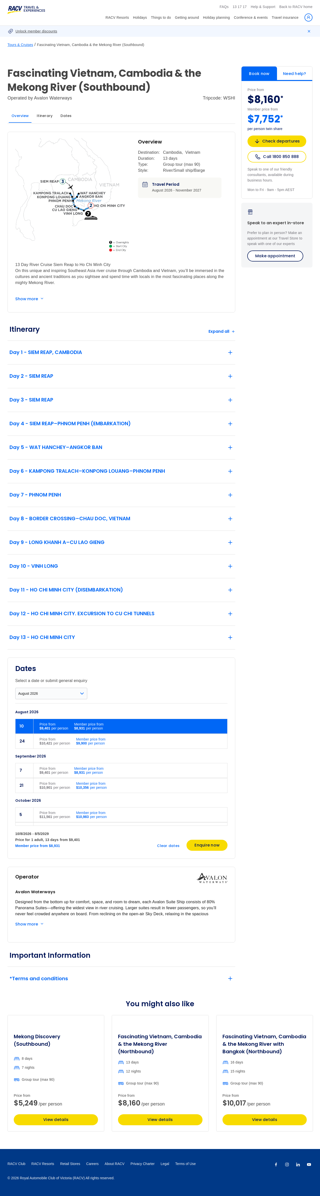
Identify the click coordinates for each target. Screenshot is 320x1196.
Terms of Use (185, 1164)
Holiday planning (216, 18)
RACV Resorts (117, 18)
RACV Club (17, 1164)
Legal (164, 1164)
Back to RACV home (295, 7)
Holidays (140, 18)
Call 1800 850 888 (277, 157)
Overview (20, 115)
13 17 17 (239, 7)
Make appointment (275, 256)
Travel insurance (285, 18)
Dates (66, 115)
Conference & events (251, 18)
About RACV (114, 1164)
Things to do (161, 18)
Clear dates (168, 845)
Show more (26, 299)
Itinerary (44, 115)
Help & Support (263, 7)
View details (55, 1119)
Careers (92, 1164)
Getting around (187, 18)
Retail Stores (70, 1164)
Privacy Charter (142, 1164)
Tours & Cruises (20, 45)
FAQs (224, 7)
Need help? (294, 73)
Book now (259, 73)
